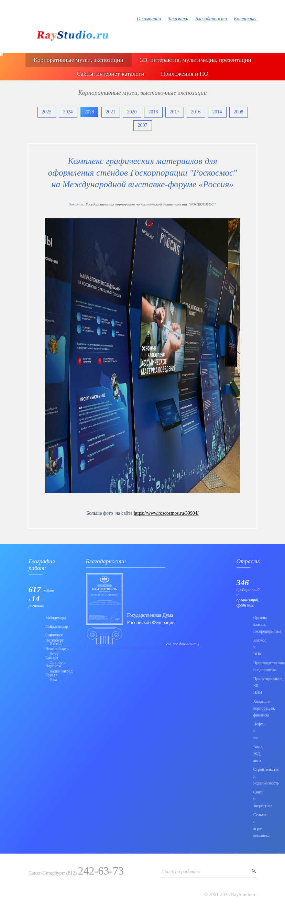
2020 (132, 111)
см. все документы (182, 644)
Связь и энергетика (254, 799)
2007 (142, 125)
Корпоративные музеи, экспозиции (78, 59)
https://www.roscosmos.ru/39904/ (166, 513)
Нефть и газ (254, 731)
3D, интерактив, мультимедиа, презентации (195, 59)
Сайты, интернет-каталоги (110, 73)
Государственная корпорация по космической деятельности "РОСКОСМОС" (150, 204)
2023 (89, 111)
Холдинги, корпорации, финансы (254, 708)
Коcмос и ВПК (254, 647)
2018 (153, 111)
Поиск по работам (180, 871)
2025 (47, 111)
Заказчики (178, 18)
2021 (111, 111)
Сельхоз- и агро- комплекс (254, 825)
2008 (238, 111)
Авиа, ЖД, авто (254, 753)
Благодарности (211, 18)
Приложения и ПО (184, 73)
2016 (196, 111)
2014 (217, 111)
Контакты (245, 18)
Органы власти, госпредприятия (254, 624)
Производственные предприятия (254, 666)
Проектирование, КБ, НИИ (254, 685)
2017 (174, 111)
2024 (68, 111)
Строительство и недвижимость (254, 776)
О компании (149, 18)
